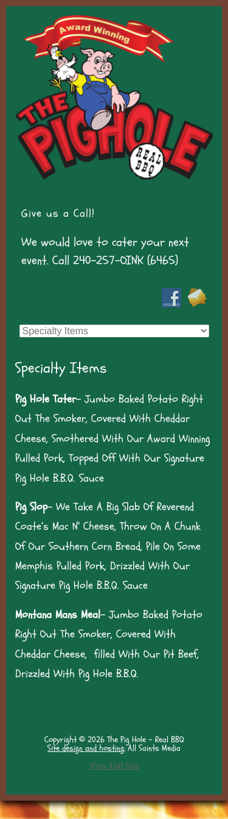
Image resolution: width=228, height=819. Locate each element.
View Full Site (114, 765)
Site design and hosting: (86, 748)
